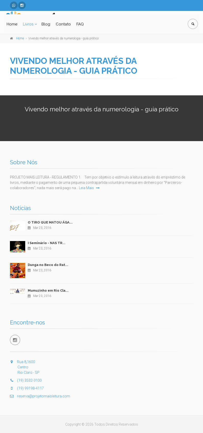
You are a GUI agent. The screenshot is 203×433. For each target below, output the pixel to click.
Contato (63, 24)
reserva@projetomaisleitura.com (40, 396)
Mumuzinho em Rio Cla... (48, 290)
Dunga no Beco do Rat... (48, 265)
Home (12, 24)
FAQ (80, 24)
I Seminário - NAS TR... (46, 243)
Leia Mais (89, 188)
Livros (28, 24)
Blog (46, 24)
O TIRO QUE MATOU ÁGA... (50, 222)
